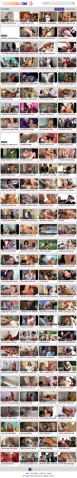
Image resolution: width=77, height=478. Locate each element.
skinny (25, 85)
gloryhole (68, 450)
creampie (48, 192)
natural (35, 374)
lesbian (34, 55)
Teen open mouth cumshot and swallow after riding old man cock (29, 403)
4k (64, 207)
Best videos (59, 9)
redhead (22, 283)
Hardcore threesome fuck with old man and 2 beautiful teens (48, 296)
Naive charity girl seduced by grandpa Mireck (10, 236)
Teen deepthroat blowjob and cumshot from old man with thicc (48, 418)
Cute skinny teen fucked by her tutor (9, 281)
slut (41, 389)
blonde (68, 85)
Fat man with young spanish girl (27, 114)
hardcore (74, 25)
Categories (34, 473)
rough (44, 146)
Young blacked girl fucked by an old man (8, 464)
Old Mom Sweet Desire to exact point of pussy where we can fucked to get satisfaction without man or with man (9, 38)
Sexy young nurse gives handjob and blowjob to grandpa (9, 448)
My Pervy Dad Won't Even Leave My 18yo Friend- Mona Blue (28, 84)
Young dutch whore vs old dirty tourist (29, 418)
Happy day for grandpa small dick (9, 312)
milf (26, 161)
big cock (28, 70)
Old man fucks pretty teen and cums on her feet (10, 403)
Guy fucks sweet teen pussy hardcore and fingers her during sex (47, 357)
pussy (22, 40)
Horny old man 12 (45, 433)
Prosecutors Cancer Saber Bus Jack (65, 129)
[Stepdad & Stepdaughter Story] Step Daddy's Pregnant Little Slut (48, 23)
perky (69, 374)
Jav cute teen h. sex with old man (48, 175)
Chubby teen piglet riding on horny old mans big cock (9, 129)
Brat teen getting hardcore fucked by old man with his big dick (28, 433)
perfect (74, 70)
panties (45, 404)
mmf (71, 283)
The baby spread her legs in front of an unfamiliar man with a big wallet (9, 357)
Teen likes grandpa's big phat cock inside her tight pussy (29, 464)
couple (27, 55)
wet (74, 85)
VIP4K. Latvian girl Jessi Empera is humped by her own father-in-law (67, 312)
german (54, 222)
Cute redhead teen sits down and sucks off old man (28, 281)
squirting (11, 40)
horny (2, 70)
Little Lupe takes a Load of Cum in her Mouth (67, 114)
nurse (2, 450)
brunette (68, 55)
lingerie (70, 146)
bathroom (23, 70)
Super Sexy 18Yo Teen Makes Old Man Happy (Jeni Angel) (8, 190)
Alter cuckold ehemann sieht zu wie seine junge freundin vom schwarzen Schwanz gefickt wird (67, 281)
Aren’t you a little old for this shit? (9, 144)
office (46, 313)
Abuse (49, 473)
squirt (29, 161)
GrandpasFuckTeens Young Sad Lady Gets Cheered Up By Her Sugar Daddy (29, 129)
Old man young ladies (66, 327)
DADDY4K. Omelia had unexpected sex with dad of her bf (67, 403)
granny (16, 222)
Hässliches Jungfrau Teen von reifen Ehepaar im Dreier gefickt (48, 220)
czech (10, 25)
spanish (22, 116)
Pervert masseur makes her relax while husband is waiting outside (10, 388)
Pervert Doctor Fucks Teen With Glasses (47, 99)
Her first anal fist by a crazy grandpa (47, 144)
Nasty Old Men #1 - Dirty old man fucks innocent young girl (9, 160)
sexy (71, 161)
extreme (3, 359)
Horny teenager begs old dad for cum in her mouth (29, 190)
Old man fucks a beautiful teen (29, 296)
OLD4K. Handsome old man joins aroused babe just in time (67, 433)
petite (7, 207)
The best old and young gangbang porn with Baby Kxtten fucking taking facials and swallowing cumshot (67, 160)
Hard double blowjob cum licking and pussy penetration (10, 327)
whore (22, 420)
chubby (49, 146)
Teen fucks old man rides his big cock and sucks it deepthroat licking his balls (29, 251)
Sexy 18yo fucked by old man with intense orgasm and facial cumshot (67, 23)
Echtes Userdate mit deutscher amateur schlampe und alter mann (67, 357)
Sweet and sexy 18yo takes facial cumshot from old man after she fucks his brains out (47, 160)
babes (65, 374)
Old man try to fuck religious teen (46, 327)
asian (60, 222)
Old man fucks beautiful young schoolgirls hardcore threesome (67, 266)
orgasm (3, 55)
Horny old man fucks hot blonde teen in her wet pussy (67, 84)
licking (8, 146)
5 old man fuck (64, 175)
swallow (67, 283)
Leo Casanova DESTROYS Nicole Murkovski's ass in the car (66, 38)
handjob (28, 40)
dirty (60, 55)
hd (2, 40)
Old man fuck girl (7, 99)
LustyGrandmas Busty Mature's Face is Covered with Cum (10, 220)
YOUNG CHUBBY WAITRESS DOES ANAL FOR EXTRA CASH (28, 144)
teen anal (25, 298)
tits (33, 25)
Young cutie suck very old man (67, 99)
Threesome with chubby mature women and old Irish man (9, 266)
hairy (46, 116)
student (51, 268)
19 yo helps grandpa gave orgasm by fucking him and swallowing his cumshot (10, 53)
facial (64, 25)
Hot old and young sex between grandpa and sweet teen (28, 175)
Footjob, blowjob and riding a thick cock (66, 144)
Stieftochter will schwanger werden (65, 448)
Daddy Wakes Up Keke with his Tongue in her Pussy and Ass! (47, 236)
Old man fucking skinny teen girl (9, 418)
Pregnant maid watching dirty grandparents (9, 114)
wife (64, 283)
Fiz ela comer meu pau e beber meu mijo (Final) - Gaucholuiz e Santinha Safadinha (48, 69)
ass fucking (62, 40)
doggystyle (31, 131)
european (29, 420)
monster (66, 298)
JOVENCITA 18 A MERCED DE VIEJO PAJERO (29, 312)
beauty (22, 222)
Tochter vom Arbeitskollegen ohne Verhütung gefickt (47, 281)
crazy (41, 146)
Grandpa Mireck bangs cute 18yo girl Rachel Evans (47, 38)
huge (13, 207)
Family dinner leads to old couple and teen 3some (29, 53)
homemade (53, 70)
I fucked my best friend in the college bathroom (29, 69)
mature (16, 100)
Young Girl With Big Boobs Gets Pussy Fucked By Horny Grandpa (48, 448)
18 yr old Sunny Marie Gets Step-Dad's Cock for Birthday (10, 433)
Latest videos (70, 9)
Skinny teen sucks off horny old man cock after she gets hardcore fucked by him (29, 388)
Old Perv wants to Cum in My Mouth (28, 205)
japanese (68, 131)
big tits (67, 40)
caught (30, 237)
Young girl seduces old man (66, 205)
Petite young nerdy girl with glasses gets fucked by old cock (9, 84)
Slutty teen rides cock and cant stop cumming (67, 372)
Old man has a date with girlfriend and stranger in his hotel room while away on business (67, 236)
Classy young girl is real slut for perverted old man (48, 388)
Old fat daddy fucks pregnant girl (46, 129)
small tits (29, 25)
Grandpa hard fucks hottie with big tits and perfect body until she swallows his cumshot (66, 418)
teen (41, 25)
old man (6, 25)
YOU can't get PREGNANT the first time (67, 342)
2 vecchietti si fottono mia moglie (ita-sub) (66, 388)
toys (12, 359)
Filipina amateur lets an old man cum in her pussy (29, 448)
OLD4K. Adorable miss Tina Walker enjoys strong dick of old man (9, 23)
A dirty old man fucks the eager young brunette (67, 53)
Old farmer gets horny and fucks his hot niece (28, 266)
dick (2, 25)
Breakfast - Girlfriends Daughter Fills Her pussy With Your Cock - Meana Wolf (67, 69)
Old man (61, 220)
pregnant (44, 25)
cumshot (8, 55)
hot (71, 70)
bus (65, 131)
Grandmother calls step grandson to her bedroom (29, 372)
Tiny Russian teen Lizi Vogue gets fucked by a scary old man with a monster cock (9, 205)
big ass (33, 161)
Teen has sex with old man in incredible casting (9, 251)
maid (2, 116)
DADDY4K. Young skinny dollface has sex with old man (28, 99)
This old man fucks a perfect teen (47, 205)
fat (40, 131)
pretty (55, 268)
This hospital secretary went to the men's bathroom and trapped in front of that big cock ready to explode (9, 342)
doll (37, 298)
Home (27, 473)
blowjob (69, 25)
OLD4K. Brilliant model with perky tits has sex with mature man (27, 342)
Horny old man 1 (6, 69)
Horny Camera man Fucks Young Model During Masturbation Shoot (29, 38)
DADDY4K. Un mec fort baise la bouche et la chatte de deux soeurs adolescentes (28, 236)
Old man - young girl (46, 114)
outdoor (61, 131)
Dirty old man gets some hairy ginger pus (9, 372)
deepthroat (54, 100)
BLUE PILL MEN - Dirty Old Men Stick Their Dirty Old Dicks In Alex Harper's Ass (48, 464)
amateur (33, 40)
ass (24, 146)
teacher (17, 207)
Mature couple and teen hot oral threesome (28, 357)
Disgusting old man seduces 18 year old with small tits (28, 23)
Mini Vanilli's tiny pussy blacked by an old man (47, 53)
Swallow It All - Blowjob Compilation (66, 190)
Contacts (42, 473)
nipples (50, 116)
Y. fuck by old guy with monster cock (66, 296)
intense (60, 25)
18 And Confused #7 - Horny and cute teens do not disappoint (28, 327)
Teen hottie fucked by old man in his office (48, 312)
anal (41, 85)
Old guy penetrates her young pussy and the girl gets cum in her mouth (67, 251)
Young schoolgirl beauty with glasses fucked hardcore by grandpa (28, 220)
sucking (67, 116)
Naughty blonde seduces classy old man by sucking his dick (9, 296)
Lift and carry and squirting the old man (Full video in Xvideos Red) (27, 160)
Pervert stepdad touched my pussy (48, 190)
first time (50, 25)
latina (62, 116)
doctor (12, 344)
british (65, 161)
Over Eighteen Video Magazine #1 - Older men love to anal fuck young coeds (48, 84)
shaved (41, 237)
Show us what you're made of (8, 175)
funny (34, 420)
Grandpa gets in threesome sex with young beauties (46, 342)
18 (26, 25)
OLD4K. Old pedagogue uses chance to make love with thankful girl (66, 464)
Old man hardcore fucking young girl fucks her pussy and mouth (48, 251)
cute (34, 70)
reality (12, 283)
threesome (11, 268)
